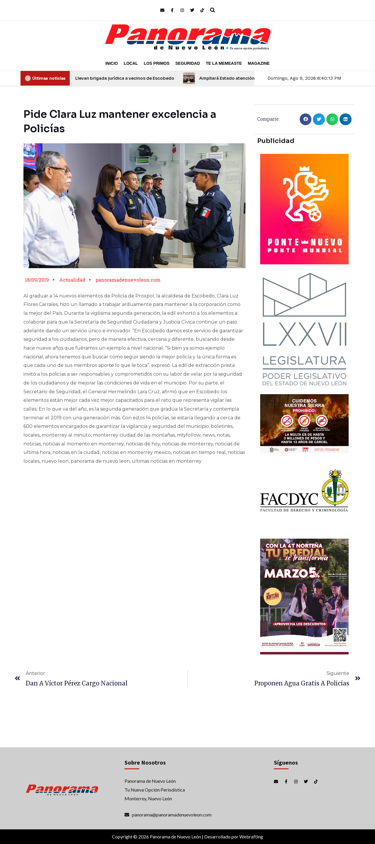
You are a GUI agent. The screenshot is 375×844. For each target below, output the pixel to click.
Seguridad (187, 63)
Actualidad (72, 280)
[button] (306, 119)
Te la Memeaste (224, 63)
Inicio (111, 63)
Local (131, 63)
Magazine (259, 63)
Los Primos (157, 63)
